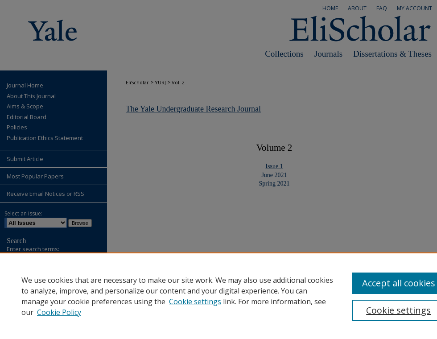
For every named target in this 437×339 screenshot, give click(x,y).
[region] (218, 295)
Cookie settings (195, 301)
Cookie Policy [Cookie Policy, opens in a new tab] (59, 312)
